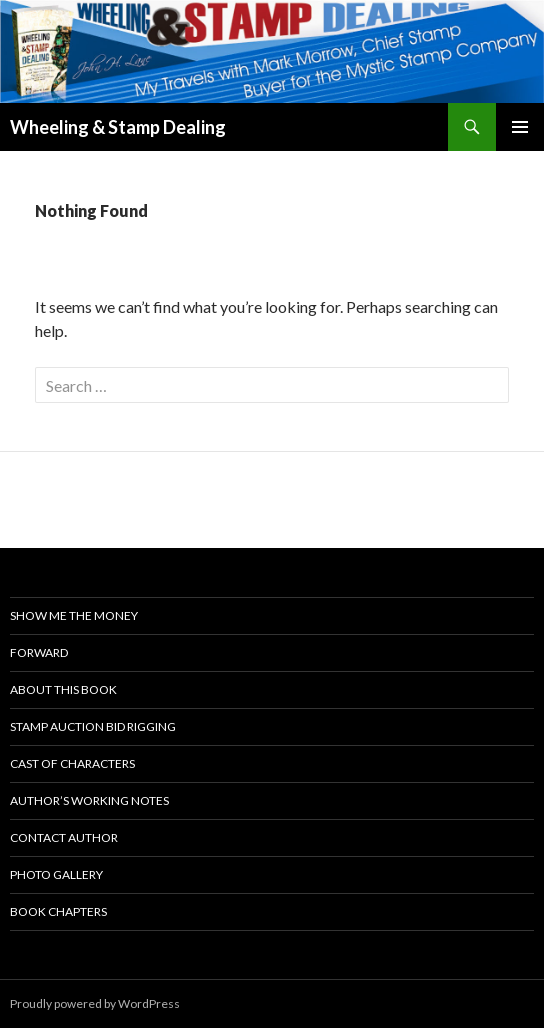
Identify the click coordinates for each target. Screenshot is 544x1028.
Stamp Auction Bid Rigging (93, 726)
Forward (39, 652)
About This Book (63, 689)
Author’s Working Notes (89, 800)
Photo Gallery (56, 874)
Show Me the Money (74, 615)
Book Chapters (58, 911)
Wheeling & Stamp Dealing (118, 127)
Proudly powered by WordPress (95, 1003)
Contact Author (64, 837)
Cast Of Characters (72, 763)
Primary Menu (520, 127)
